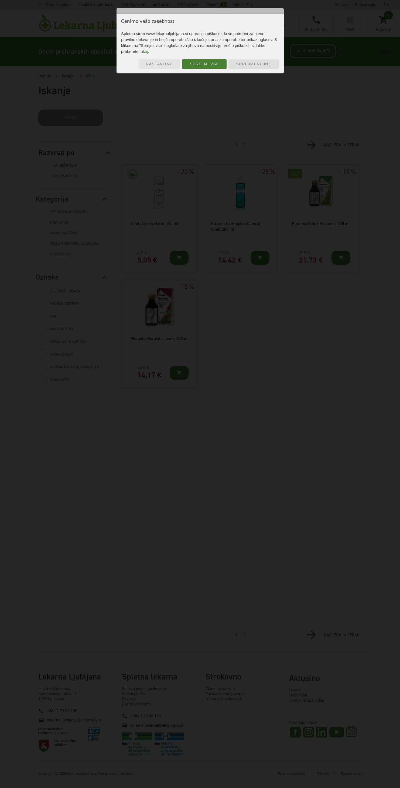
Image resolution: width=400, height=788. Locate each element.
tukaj (143, 51)
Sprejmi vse (204, 64)
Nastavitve (159, 64)
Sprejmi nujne (253, 64)
